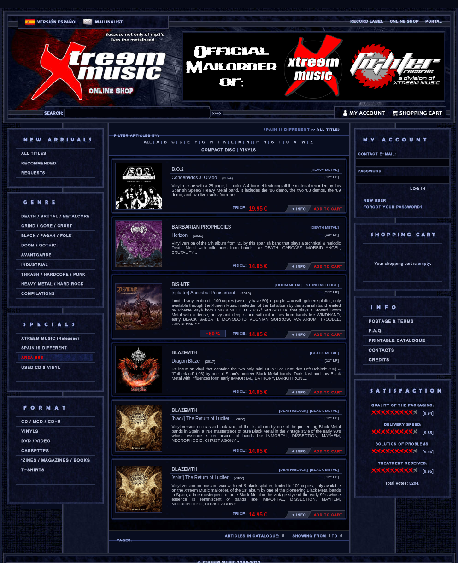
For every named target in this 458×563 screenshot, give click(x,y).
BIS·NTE (181, 284)
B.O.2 (178, 169)
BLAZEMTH (184, 352)
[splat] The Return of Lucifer (200, 477)
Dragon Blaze (186, 361)
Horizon (180, 235)
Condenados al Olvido (194, 177)
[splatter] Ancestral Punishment (203, 292)
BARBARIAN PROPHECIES (201, 226)
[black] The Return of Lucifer (200, 418)
